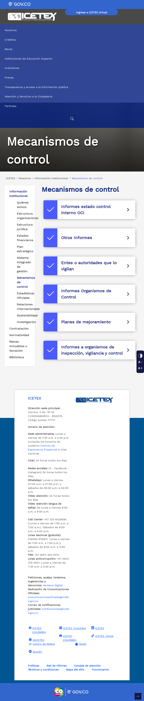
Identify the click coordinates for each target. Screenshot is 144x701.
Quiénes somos (22, 205)
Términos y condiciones (43, 669)
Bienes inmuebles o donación (18, 346)
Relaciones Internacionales (24, 307)
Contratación (19, 328)
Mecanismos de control (24, 282)
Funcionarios (100, 669)
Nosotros (10, 30)
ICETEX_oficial (101, 636)
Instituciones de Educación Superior (28, 58)
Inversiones (12, 67)
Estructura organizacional (24, 216)
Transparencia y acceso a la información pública (36, 87)
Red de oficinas (56, 665)
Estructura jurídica (24, 227)
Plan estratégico (24, 249)
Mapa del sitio (75, 669)
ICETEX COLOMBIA (37, 630)
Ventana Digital (53, 585)
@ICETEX (36, 639)
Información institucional (18, 194)
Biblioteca (16, 357)
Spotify (35, 651)
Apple (80, 644)
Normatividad (19, 335)
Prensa (9, 77)
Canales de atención (87, 665)
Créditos (10, 39)
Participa (10, 105)
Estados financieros (24, 238)
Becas (8, 49)
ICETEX (97, 628)
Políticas (33, 665)
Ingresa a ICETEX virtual (91, 12)
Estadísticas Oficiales (24, 296)
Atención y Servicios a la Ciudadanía (28, 96)
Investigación (24, 322)
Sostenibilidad (24, 315)
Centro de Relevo (41, 644)
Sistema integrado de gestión (24, 264)
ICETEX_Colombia (72, 628)
